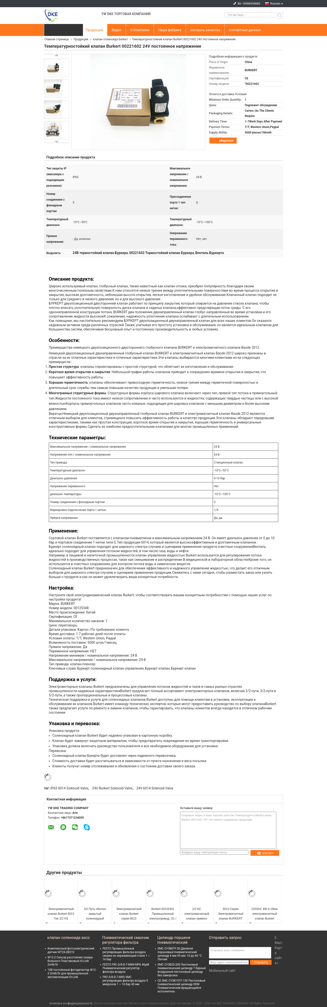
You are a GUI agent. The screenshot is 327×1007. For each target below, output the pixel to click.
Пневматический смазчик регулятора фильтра (125, 940)
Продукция (94, 30)
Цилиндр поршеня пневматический (173, 940)
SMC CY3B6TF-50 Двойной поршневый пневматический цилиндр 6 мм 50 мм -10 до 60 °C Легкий (180, 954)
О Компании (139, 30)
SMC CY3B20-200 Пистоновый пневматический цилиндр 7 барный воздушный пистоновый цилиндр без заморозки (182, 970)
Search (280, 15)
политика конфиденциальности (70, 1003)
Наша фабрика (169, 30)
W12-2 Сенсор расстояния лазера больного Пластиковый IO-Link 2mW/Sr (70, 961)
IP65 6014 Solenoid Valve (69, 788)
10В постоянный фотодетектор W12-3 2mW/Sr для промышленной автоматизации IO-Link (72, 973)
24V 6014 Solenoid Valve (154, 788)
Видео (116, 30)
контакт (265, 853)
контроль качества (205, 30)
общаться (223, 140)
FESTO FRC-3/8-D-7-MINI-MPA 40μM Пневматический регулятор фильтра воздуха (126, 968)
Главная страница (56, 39)
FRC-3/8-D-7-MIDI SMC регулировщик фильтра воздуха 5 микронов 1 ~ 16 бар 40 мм (125, 980)
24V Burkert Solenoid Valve (112, 788)
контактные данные (245, 30)
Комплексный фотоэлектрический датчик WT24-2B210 (71, 950)
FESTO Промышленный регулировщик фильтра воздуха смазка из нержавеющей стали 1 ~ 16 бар (126, 954)
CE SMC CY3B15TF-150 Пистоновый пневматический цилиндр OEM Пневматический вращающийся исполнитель (181, 986)
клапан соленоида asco (68, 937)
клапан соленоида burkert (110, 39)
